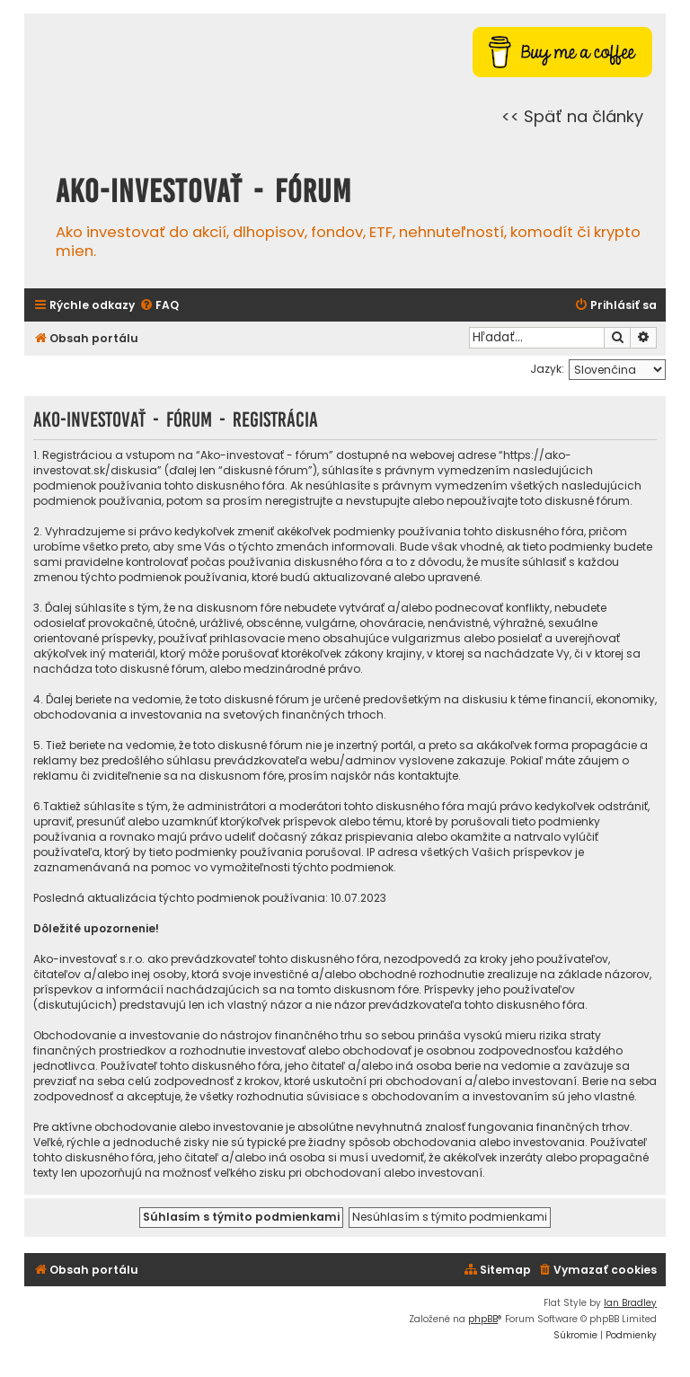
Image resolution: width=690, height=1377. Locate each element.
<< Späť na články (572, 116)
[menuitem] (159, 306)
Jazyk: (547, 368)
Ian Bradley (630, 1303)
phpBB (483, 1319)
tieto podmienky (567, 546)
